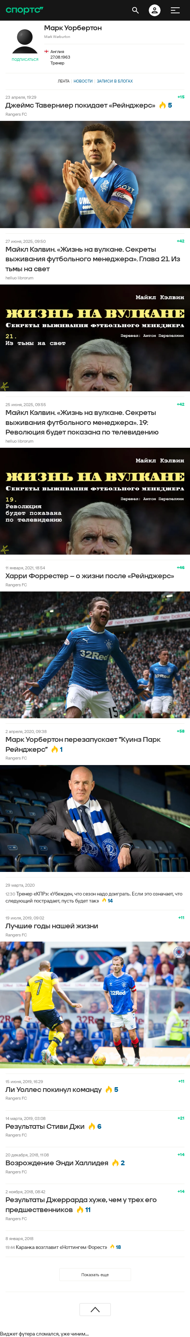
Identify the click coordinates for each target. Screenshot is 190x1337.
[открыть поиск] (135, 10)
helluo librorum (20, 277)
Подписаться (25, 59)
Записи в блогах (115, 81)
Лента (64, 81)
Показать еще (95, 1274)
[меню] (175, 10)
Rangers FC (16, 114)
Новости (83, 81)
